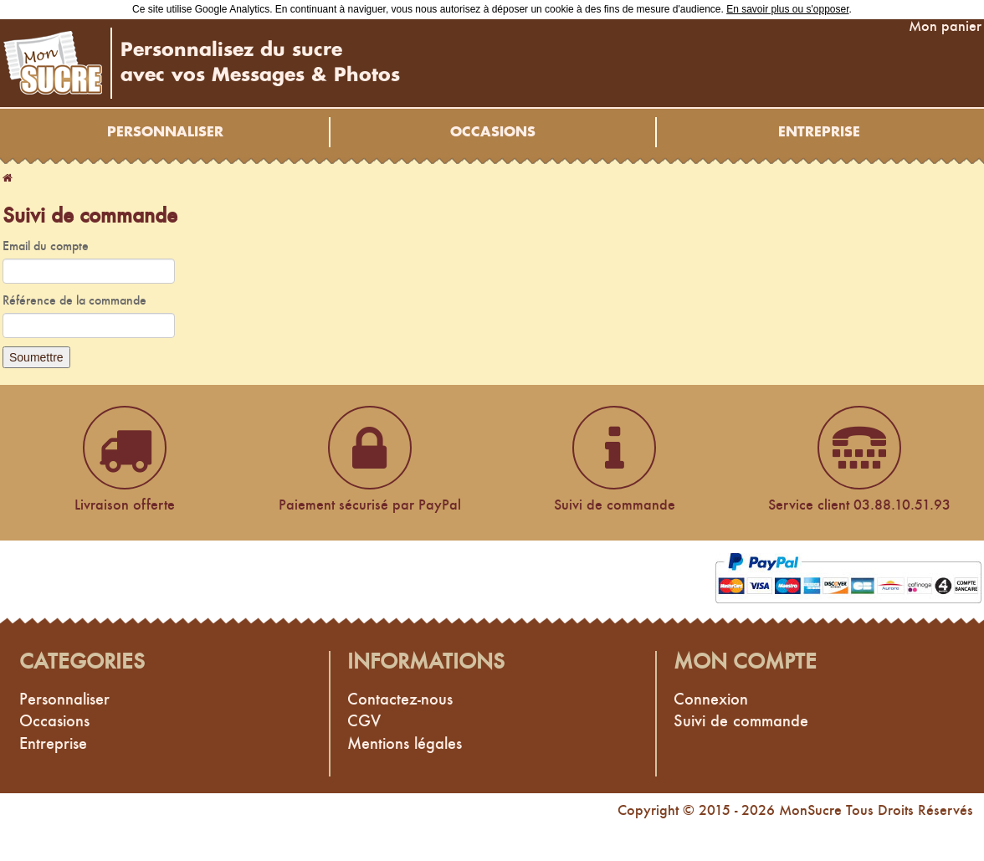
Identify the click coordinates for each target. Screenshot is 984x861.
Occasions (493, 132)
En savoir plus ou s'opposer (787, 9)
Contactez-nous (400, 699)
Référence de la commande (74, 300)
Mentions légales (404, 743)
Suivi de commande (741, 720)
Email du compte (46, 246)
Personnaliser (165, 132)
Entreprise (819, 132)
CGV (364, 720)
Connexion (711, 699)
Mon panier (945, 26)
